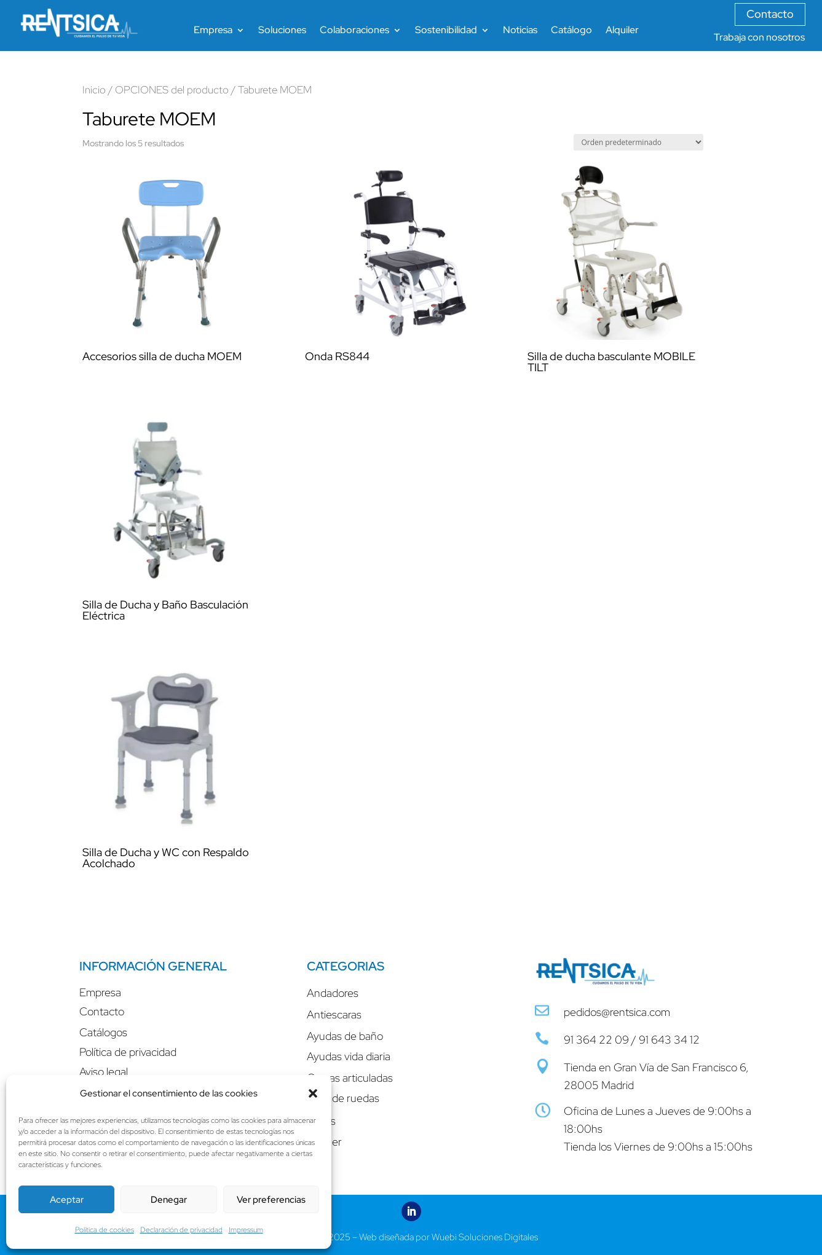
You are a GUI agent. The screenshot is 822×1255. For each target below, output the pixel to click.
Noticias (520, 31)
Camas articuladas (350, 1078)
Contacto (770, 14)
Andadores (332, 993)
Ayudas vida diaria (348, 1056)
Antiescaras (334, 1014)
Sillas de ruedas (343, 1098)
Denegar (169, 1200)
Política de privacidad (127, 1052)
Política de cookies (104, 1230)
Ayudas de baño (345, 1036)
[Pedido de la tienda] (638, 142)
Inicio (94, 89)
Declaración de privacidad (181, 1230)
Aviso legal (103, 1071)
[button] (313, 1093)
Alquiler (622, 31)
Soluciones (282, 31)
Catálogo (571, 31)
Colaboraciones (354, 31)
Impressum (246, 1230)
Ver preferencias (271, 1200)
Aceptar (67, 1200)
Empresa (213, 31)
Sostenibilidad (446, 31)
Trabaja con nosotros (759, 37)
